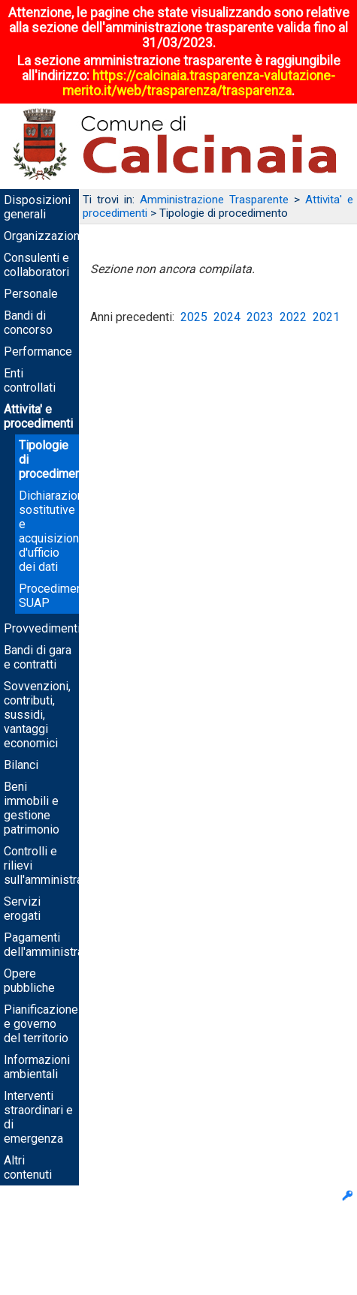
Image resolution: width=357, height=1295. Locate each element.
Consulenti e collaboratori (36, 265)
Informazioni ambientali (37, 1067)
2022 (293, 317)
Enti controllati (30, 380)
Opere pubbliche (29, 980)
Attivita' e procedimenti (38, 416)
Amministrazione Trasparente (214, 199)
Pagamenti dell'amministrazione (58, 944)
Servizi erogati (22, 908)
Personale (31, 294)
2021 (326, 317)
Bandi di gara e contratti (37, 657)
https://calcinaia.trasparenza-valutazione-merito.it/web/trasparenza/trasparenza (198, 83)
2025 (193, 317)
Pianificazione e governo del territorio (41, 1023)
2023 (260, 317)
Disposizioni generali (37, 207)
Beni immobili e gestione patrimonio (31, 808)
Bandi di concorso (28, 322)
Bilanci (21, 765)
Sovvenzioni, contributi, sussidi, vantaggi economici (37, 714)
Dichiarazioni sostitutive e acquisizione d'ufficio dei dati (52, 531)
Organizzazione (45, 236)
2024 (227, 317)
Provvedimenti (42, 628)
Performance (38, 351)
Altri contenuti (28, 1167)
